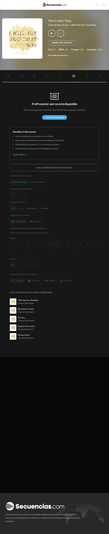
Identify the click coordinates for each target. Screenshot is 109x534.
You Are (21, 317)
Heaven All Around (26, 326)
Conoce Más (19, 154)
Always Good (23, 335)
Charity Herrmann (58, 24)
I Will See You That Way (83, 24)
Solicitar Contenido (54, 117)
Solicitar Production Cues (54, 167)
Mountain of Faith (26, 309)
